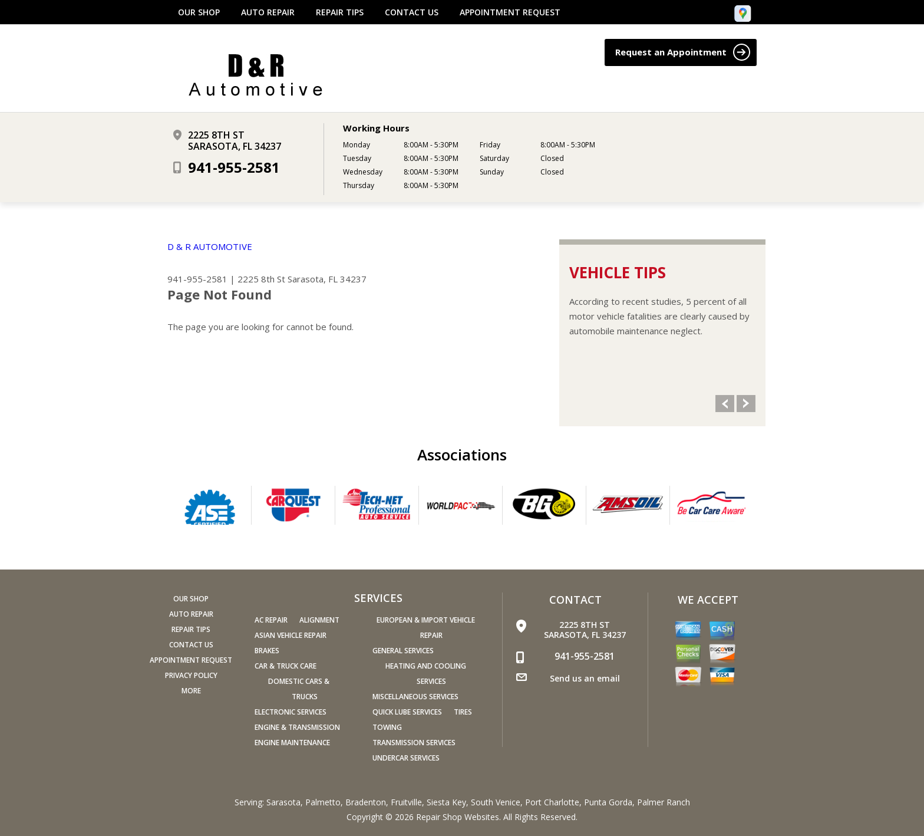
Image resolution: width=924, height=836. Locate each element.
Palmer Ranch (663, 802)
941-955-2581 (234, 167)
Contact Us (411, 12)
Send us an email (585, 678)
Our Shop (199, 12)
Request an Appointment (682, 52)
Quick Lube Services (407, 712)
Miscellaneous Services (415, 697)
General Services (403, 651)
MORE (191, 691)
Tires (463, 712)
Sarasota (283, 802)
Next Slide (746, 403)
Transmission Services (414, 743)
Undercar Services (406, 758)
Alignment (319, 620)
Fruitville (406, 802)
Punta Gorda (608, 802)
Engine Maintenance (292, 743)
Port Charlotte (552, 802)
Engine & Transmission (297, 727)
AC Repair (271, 620)
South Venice (495, 802)
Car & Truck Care (285, 666)
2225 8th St (261, 279)
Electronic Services (290, 712)
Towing (387, 727)
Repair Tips (340, 12)
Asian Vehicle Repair (290, 635)
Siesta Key (446, 802)
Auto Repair (268, 12)
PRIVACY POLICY (191, 675)
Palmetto (323, 802)
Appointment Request (510, 12)
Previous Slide (724, 403)
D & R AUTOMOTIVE (209, 246)
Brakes (267, 651)
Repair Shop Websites (457, 816)
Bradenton (365, 802)
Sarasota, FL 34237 (327, 279)
